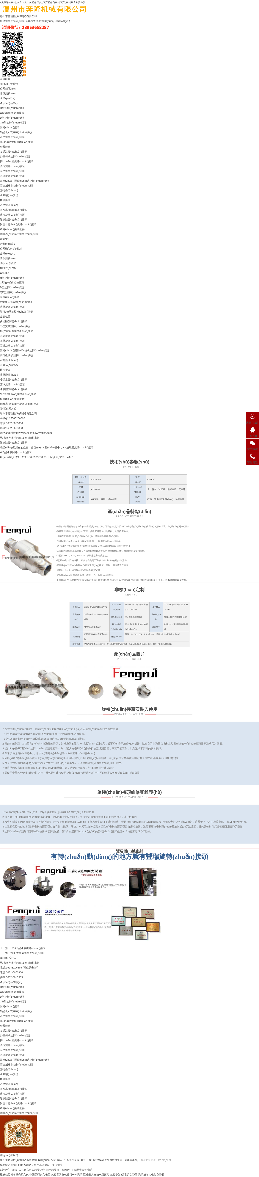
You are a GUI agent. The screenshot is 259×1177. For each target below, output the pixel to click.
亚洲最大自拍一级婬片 (96, 1174)
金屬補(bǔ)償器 (9, 195)
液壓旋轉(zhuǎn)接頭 (12, 137)
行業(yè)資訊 (7, 243)
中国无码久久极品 (39, 1174)
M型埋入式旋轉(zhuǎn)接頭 (16, 132)
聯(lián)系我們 (8, 263)
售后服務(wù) (7, 93)
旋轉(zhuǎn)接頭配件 (12, 229)
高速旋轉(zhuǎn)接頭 (12, 166)
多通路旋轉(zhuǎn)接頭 (13, 151)
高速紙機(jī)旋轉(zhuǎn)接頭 (16, 185)
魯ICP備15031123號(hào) (156, 1160)
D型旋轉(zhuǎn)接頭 (12, 117)
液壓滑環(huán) (9, 204)
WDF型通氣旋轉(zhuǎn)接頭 (27, 953)
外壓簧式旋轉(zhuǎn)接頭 (15, 156)
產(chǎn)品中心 (9, 103)
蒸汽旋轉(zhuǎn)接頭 (12, 214)
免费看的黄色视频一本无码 (66, 1174)
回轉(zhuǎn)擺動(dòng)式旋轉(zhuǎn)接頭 (24, 180)
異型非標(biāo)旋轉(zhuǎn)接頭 (18, 224)
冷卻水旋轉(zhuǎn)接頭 (13, 209)
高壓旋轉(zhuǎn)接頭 (12, 171)
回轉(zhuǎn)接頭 (9, 127)
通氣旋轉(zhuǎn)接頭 (175, 580)
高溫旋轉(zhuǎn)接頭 (12, 175)
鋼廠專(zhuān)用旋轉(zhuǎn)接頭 (19, 234)
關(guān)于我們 (9, 83)
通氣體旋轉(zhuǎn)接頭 (13, 219)
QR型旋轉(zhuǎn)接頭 (13, 122)
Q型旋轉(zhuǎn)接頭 (12, 112)
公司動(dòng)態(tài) (11, 248)
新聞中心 (5, 238)
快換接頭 (5, 200)
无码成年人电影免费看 (151, 1174)
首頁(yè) (5, 78)
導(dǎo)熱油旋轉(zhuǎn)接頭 (16, 141)
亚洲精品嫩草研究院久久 (14, 1174)
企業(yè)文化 (7, 98)
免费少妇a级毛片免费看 (124, 1174)
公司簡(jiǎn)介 (8, 88)
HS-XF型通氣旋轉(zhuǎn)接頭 (27, 948)
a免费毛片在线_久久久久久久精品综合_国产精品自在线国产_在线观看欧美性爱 (42, 2)
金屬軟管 (5, 146)
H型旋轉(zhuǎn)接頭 (12, 107)
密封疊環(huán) (9, 190)
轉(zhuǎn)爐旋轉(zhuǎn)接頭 (16, 161)
